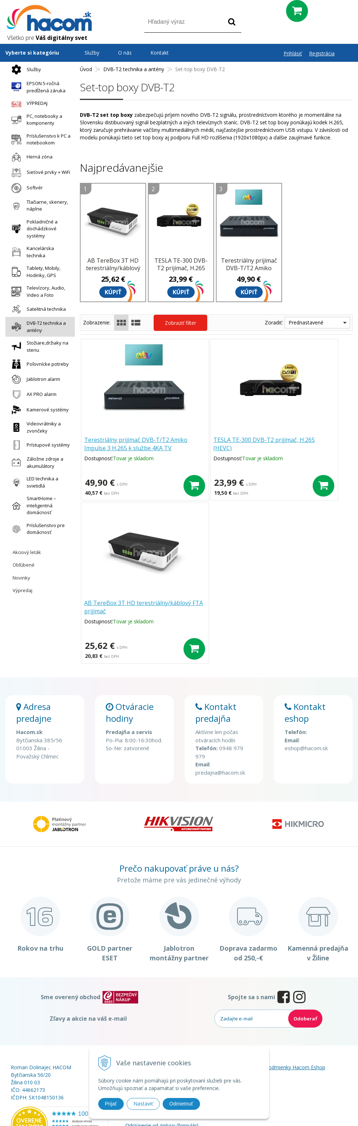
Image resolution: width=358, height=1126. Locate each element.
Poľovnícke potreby (38, 364)
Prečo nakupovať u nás (151, 1011)
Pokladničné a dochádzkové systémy (33, 228)
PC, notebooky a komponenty (35, 119)
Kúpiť (113, 292)
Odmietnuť (181, 1104)
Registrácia (322, 53)
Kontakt (159, 52)
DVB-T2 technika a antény (37, 326)
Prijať (111, 1104)
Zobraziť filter (180, 322)
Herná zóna (30, 157)
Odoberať (305, 962)
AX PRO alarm (32, 394)
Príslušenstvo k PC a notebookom (39, 139)
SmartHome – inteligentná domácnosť (32, 505)
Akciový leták (27, 552)
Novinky (21, 577)
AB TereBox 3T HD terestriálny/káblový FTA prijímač (113, 268)
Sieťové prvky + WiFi (39, 172)
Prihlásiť (293, 53)
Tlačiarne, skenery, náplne (38, 205)
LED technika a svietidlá (33, 482)
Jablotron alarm (34, 379)
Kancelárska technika (31, 252)
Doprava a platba (144, 1040)
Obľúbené (24, 565)
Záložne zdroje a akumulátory (35, 462)
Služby (24, 69)
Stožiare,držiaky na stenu (38, 346)
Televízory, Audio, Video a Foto (36, 291)
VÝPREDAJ (27, 103)
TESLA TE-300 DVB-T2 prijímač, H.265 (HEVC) (181, 268)
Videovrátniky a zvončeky (34, 427)
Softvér (25, 188)
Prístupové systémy (39, 445)
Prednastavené (306, 322)
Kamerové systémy (38, 410)
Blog (245, 1020)
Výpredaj (22, 590)
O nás (125, 52)
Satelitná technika (37, 309)
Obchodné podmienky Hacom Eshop (282, 1010)
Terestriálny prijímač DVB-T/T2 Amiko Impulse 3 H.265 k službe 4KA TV (249, 272)
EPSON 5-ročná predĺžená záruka (36, 87)
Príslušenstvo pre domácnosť (36, 529)
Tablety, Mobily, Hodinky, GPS (34, 271)
